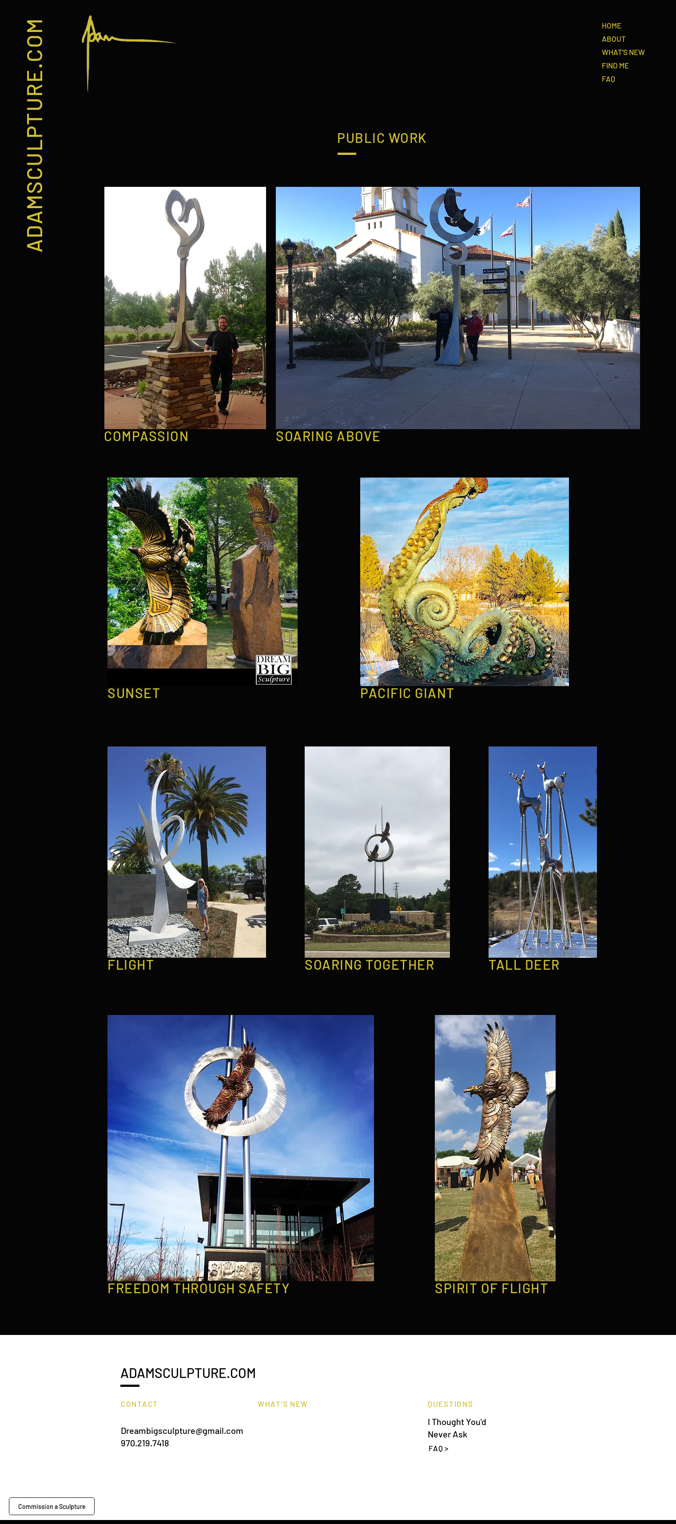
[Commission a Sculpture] (52, 1506)
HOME (611, 25)
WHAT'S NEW (623, 51)
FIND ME (615, 65)
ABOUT (614, 38)
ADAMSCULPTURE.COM (33, 135)
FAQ (608, 78)
